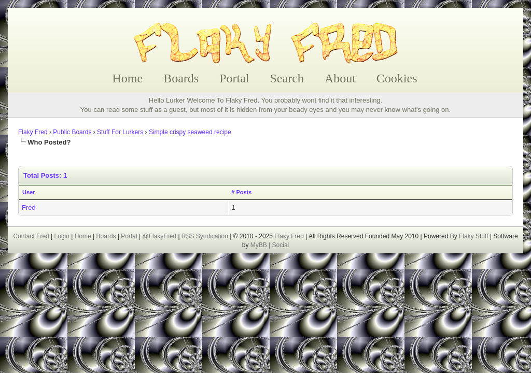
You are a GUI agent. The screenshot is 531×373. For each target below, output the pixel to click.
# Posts (241, 192)
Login (61, 236)
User (28, 192)
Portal (234, 78)
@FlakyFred (160, 236)
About (340, 78)
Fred (29, 207)
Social (280, 245)
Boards (181, 78)
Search (287, 78)
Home (128, 78)
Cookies (396, 78)
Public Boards (72, 132)
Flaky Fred (33, 132)
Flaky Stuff (472, 236)
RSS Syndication (204, 236)
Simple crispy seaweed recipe (190, 132)
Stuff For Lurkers (120, 132)
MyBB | (261, 245)
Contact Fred (31, 236)
